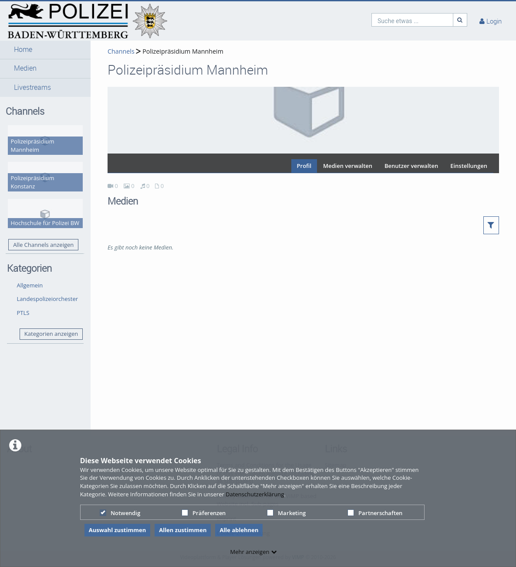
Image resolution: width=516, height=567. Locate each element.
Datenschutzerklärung (255, 494)
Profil (304, 166)
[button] (45, 50)
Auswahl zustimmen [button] (117, 530)
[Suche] (460, 20)
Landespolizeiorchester (47, 299)
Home (23, 49)
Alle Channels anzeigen (43, 245)
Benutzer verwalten (411, 166)
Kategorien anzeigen (51, 334)
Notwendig (120, 513)
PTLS (23, 313)
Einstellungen (468, 166)
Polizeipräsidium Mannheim (182, 51)
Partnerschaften (374, 513)
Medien (25, 68)
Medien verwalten (347, 166)
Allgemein (30, 285)
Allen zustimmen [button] (182, 530)
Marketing (286, 513)
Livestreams (32, 87)
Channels (121, 51)
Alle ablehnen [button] (238, 530)
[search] (412, 20)
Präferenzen (204, 513)
